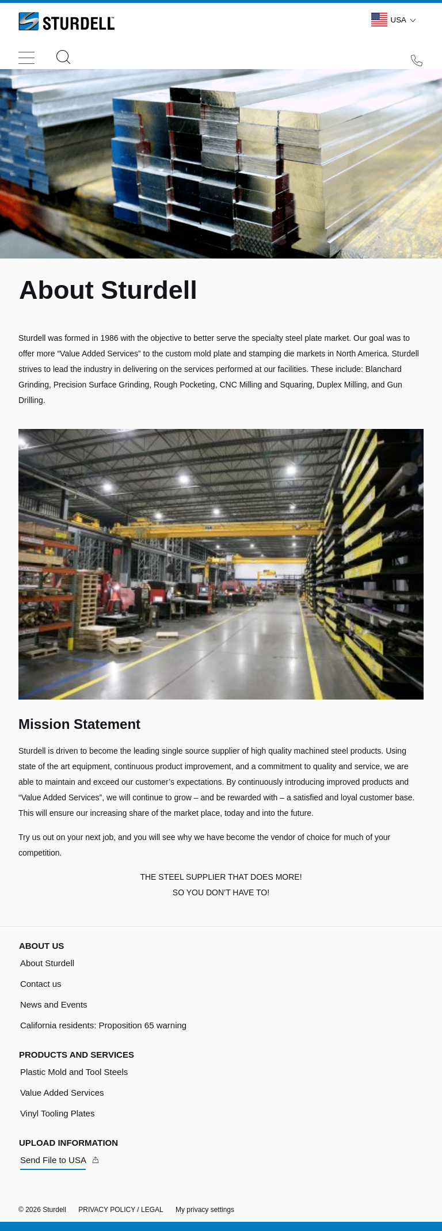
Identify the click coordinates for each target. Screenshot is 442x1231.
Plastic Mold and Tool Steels (74, 1072)
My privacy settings (205, 1210)
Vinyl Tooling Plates (57, 1113)
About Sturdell (47, 963)
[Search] (63, 58)
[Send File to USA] (60, 1160)
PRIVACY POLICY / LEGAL (120, 1210)
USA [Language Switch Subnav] (395, 19)
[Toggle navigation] (26, 54)
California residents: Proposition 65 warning (103, 1025)
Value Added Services (62, 1092)
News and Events (53, 1004)
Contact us (41, 984)
